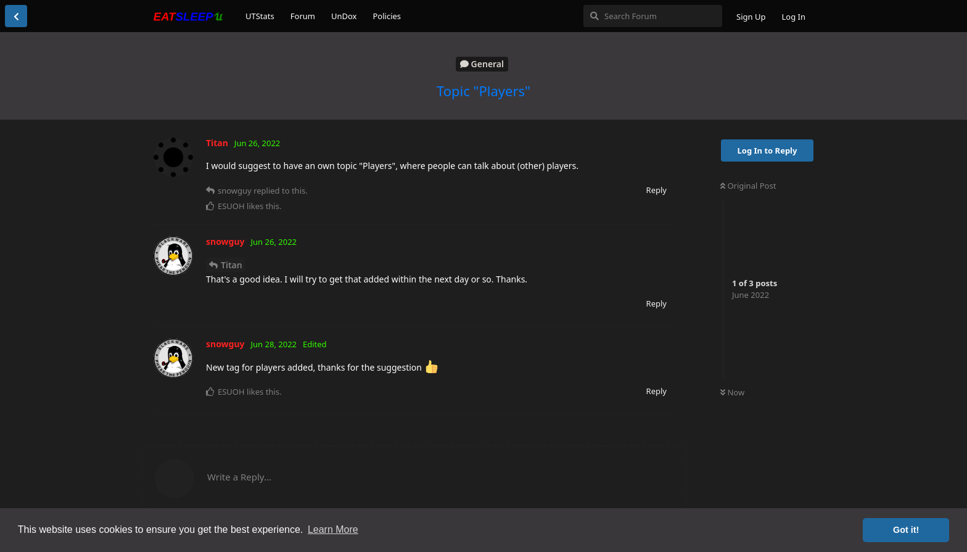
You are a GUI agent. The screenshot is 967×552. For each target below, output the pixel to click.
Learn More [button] (333, 529)
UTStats (259, 16)
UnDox (344, 16)
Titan (231, 265)
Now (732, 392)
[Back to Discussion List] (16, 16)
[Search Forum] (652, 16)
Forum (302, 16)
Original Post (748, 185)
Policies (386, 16)
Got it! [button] (906, 530)
